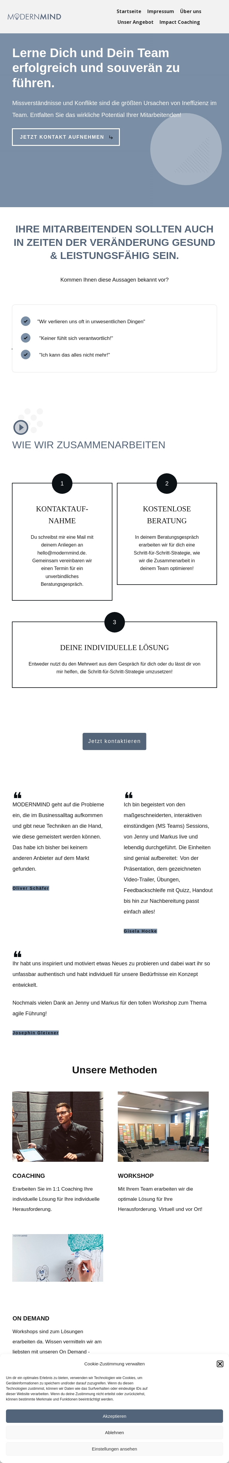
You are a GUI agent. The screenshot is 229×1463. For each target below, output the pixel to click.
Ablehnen (114, 1432)
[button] (220, 1364)
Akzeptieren (114, 1416)
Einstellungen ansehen (114, 1448)
